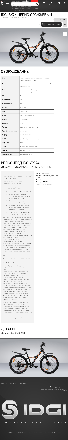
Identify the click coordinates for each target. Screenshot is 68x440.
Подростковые (14, 18)
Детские (23, 18)
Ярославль (17, 1)
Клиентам (4, 383)
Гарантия (32, 381)
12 (43, 24)
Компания (13, 381)
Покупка (51, 381)
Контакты (22, 383)
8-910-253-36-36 (59, 387)
